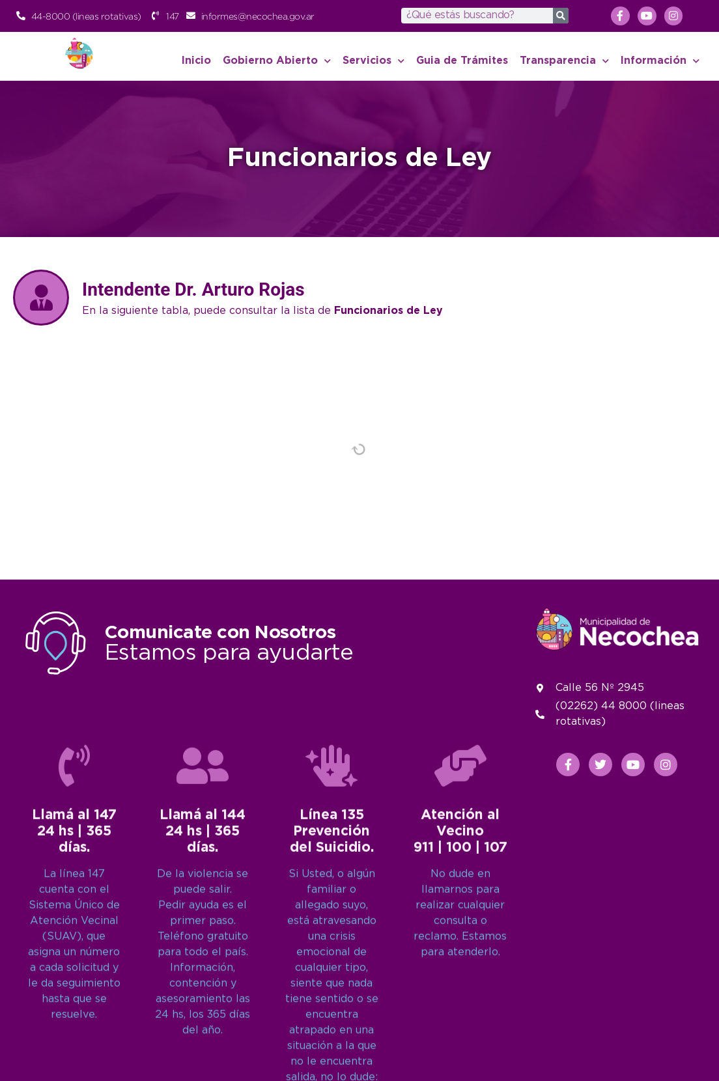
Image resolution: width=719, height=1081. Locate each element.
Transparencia (564, 61)
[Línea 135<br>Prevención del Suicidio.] (331, 991)
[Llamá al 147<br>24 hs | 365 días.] (74, 991)
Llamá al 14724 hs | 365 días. (74, 1057)
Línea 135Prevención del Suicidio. (332, 1057)
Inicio (196, 61)
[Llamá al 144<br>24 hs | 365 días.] (202, 991)
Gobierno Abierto (277, 61)
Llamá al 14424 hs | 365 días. (203, 1057)
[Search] (561, 15)
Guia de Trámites (462, 61)
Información (660, 61)
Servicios (373, 61)
